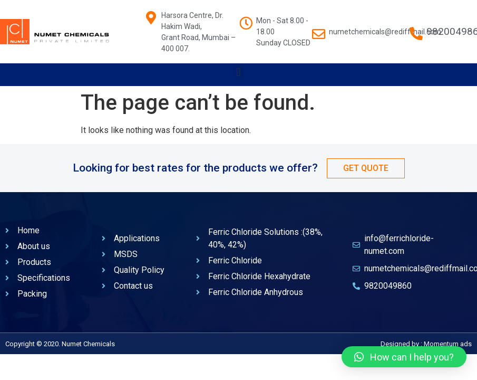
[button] (238, 72)
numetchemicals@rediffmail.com (385, 31)
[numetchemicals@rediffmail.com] (318, 28)
